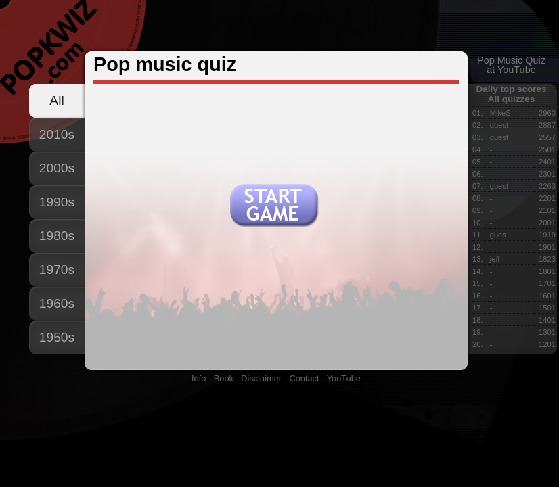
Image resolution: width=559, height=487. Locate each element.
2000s (56, 168)
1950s (56, 337)
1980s (56, 236)
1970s (56, 269)
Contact (304, 378)
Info (199, 378)
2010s (56, 134)
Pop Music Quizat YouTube (511, 65)
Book (223, 378)
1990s (56, 202)
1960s (56, 303)
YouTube (344, 378)
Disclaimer (261, 378)
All (56, 100)
